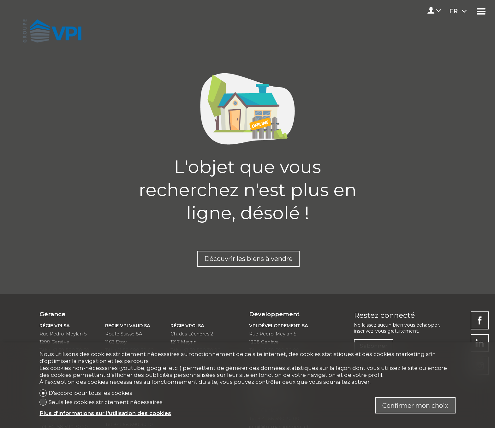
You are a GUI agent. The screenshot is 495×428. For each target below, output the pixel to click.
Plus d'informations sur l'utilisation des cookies (105, 413)
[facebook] (480, 320)
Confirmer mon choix (415, 405)
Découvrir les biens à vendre (248, 258)
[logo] (51, 29)
